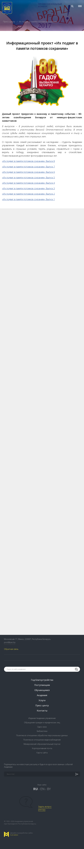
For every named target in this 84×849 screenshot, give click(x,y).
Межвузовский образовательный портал (42, 744)
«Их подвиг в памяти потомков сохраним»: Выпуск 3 (28, 188)
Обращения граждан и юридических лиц (42, 722)
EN (42, 789)
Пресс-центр (9, 21)
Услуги (42, 700)
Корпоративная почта (42, 748)
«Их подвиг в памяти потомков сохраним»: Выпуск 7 (28, 166)
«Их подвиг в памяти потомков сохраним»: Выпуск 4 (28, 182)
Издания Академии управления (42, 718)
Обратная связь (11, 649)
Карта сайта (42, 752)
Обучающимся (42, 690)
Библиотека (42, 731)
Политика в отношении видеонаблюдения (42, 739)
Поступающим (42, 685)
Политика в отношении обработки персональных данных (42, 735)
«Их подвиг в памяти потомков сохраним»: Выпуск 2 (28, 193)
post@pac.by (9, 642)
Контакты (42, 710)
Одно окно (42, 727)
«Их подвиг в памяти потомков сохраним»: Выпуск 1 (28, 199)
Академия (42, 695)
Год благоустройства (42, 679)
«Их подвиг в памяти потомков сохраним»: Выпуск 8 (28, 161)
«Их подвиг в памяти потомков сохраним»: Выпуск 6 (28, 172)
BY (49, 789)
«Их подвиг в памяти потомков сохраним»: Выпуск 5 (28, 177)
